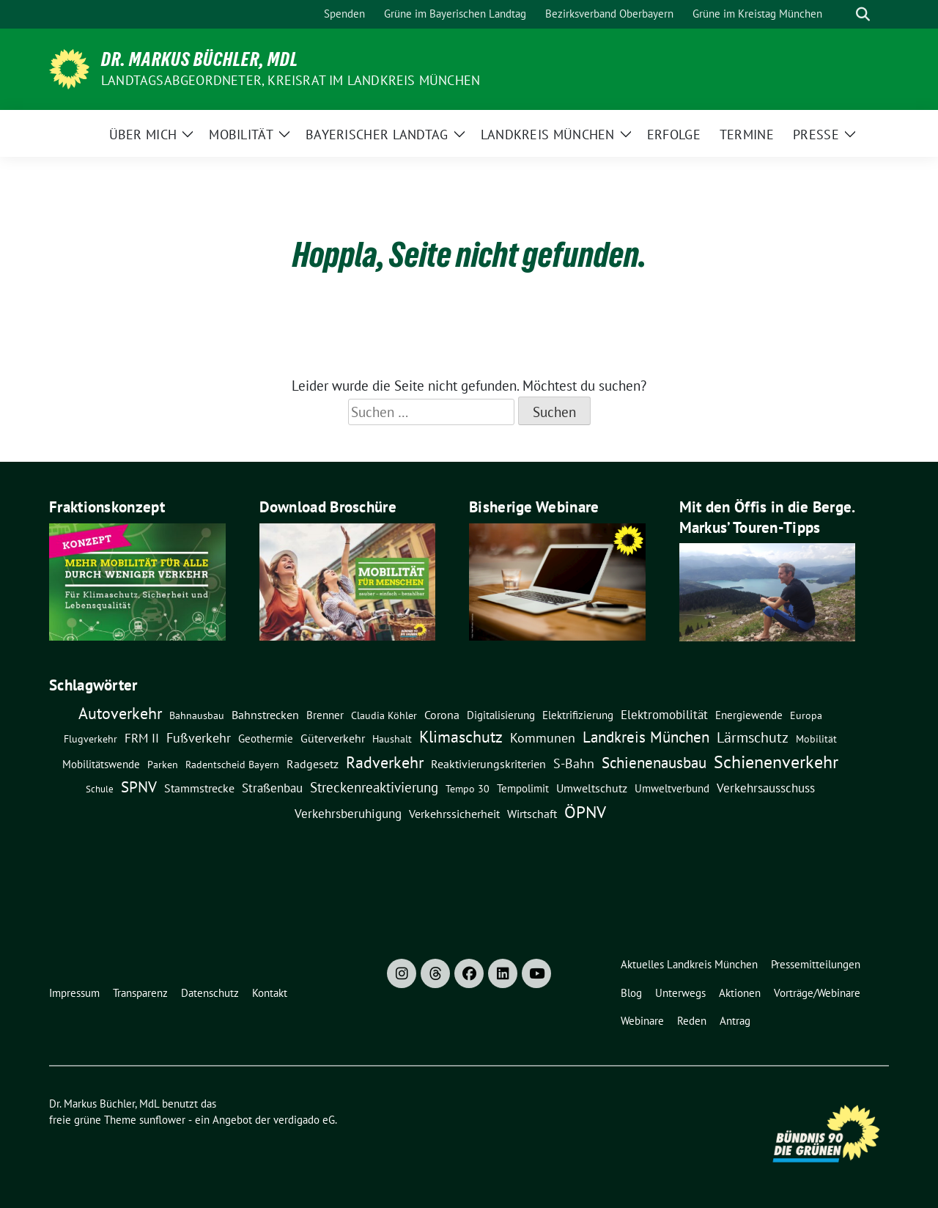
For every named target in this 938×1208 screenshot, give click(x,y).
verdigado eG (304, 1120)
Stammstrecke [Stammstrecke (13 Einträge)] (199, 788)
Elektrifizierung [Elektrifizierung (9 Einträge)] (577, 715)
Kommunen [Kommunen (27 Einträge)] (542, 737)
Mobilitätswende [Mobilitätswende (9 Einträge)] (101, 764)
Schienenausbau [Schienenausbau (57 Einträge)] (654, 763)
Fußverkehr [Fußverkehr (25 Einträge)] (198, 737)
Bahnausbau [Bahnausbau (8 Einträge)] (196, 715)
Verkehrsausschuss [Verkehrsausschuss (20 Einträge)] (766, 787)
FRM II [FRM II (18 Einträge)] (142, 738)
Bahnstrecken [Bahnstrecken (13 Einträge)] (265, 714)
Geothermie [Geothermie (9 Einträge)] (265, 738)
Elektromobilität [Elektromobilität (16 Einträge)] (664, 715)
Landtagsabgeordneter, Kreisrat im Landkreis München (290, 80)
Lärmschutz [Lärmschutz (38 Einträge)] (753, 737)
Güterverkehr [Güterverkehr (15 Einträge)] (332, 737)
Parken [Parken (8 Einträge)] (162, 764)
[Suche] (842, 14)
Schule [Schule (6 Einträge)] (100, 788)
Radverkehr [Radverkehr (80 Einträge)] (385, 762)
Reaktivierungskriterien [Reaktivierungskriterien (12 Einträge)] (488, 763)
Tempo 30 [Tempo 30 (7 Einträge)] (468, 788)
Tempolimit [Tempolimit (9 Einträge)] (523, 788)
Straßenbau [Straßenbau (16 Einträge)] (272, 788)
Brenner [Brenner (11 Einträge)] (325, 714)
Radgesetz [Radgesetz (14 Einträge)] (313, 763)
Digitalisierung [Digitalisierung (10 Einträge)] (501, 715)
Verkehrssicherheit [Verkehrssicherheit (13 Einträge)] (454, 813)
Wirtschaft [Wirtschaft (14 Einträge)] (532, 813)
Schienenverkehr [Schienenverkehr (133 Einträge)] (776, 762)
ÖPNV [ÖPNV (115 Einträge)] (585, 811)
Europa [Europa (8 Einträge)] (806, 715)
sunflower (162, 1120)
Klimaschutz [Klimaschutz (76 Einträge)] (461, 736)
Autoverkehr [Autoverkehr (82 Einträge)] (120, 712)
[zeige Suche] (863, 14)
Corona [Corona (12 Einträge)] (441, 714)
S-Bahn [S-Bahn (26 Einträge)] (573, 763)
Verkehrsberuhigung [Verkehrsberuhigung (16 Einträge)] (348, 814)
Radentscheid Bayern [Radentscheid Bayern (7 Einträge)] (232, 764)
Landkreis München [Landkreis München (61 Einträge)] (646, 736)
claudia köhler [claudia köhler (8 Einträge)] (384, 715)
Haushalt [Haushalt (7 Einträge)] (392, 738)
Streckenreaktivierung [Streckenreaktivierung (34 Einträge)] (374, 787)
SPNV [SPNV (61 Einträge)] (139, 786)
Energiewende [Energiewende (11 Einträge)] (749, 714)
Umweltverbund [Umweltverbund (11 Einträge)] (672, 788)
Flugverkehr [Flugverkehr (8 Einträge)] (90, 738)
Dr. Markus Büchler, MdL (199, 59)
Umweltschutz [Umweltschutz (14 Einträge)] (591, 788)
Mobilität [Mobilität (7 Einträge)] (816, 738)
